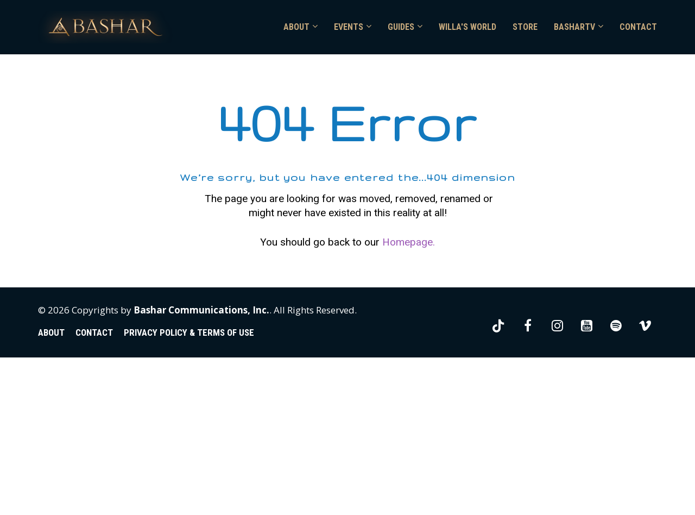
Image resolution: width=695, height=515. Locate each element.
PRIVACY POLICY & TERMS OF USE (189, 491)
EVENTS (348, 27)
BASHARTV (574, 27)
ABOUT (296, 27)
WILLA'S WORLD (467, 27)
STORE (525, 27)
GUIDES (401, 27)
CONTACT (638, 27)
